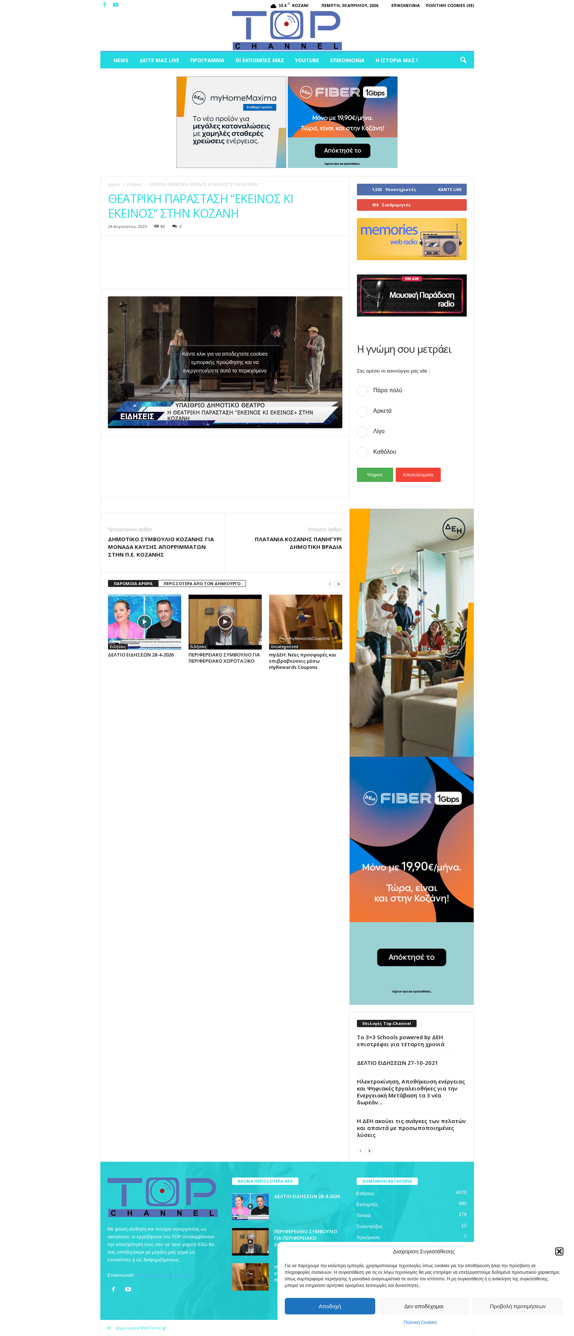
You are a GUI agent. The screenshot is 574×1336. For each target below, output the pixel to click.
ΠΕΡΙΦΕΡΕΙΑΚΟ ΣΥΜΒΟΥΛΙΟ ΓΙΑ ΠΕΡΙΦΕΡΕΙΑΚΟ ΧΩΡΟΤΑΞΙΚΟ (224, 657)
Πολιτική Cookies (420, 1322)
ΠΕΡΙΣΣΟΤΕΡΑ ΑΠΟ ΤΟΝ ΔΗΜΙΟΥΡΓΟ (202, 583)
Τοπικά (364, 1215)
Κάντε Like (450, 189)
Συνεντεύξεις (370, 1226)
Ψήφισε (375, 475)
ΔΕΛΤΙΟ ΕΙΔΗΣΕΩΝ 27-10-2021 (397, 1062)
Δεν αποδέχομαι (423, 1306)
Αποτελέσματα (418, 475)
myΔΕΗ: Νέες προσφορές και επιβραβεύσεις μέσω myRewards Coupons (302, 660)
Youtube (307, 60)
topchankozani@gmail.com (164, 1275)
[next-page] (338, 584)
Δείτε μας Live (159, 60)
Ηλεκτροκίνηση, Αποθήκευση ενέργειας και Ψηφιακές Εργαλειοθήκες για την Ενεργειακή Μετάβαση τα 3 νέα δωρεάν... (411, 1092)
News (120, 60)
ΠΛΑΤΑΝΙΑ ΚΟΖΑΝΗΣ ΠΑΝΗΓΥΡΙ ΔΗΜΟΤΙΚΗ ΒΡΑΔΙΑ (298, 542)
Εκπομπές (368, 1204)
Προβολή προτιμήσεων (518, 1306)
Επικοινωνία (405, 5)
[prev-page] (329, 584)
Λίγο (379, 431)
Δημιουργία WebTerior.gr (141, 1328)
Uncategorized (284, 646)
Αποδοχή (330, 1306)
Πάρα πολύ (387, 390)
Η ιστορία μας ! (397, 60)
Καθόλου (384, 452)
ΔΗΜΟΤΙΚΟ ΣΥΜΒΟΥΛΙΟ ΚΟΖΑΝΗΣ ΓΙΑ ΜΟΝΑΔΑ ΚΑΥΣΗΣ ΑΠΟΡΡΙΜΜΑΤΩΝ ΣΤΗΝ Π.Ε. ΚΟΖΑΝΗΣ (161, 546)
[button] (559, 1251)
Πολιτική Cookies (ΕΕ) (450, 5)
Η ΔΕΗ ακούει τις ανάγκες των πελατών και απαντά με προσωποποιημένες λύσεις (411, 1127)
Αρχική (114, 184)
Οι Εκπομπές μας (259, 60)
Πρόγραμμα (207, 60)
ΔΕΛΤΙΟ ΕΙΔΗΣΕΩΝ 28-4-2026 (141, 654)
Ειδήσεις (134, 184)
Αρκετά (382, 411)
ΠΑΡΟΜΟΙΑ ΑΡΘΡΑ (133, 583)
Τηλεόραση (368, 1237)
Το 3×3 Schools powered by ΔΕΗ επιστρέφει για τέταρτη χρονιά (400, 1040)
